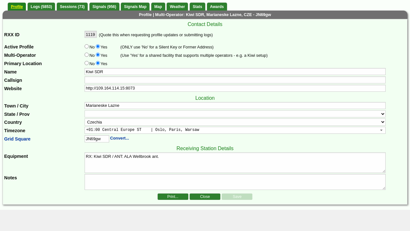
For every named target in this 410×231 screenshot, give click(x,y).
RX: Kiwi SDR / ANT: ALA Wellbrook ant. (235, 162)
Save (237, 196)
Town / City (16, 105)
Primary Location (23, 63)
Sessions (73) (72, 6)
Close (205, 196)
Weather (177, 6)
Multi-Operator (20, 55)
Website (13, 88)
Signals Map (135, 6)
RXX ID (12, 34)
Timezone (14, 130)
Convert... (119, 138)
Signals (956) (104, 6)
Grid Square (17, 138)
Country (13, 122)
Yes (103, 47)
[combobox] (235, 130)
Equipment (16, 156)
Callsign (13, 80)
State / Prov (16, 114)
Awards (217, 6)
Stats (197, 6)
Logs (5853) (41, 6)
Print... (172, 196)
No (91, 47)
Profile (17, 6)
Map (158, 6)
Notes (10, 177)
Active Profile (19, 46)
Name (10, 71)
